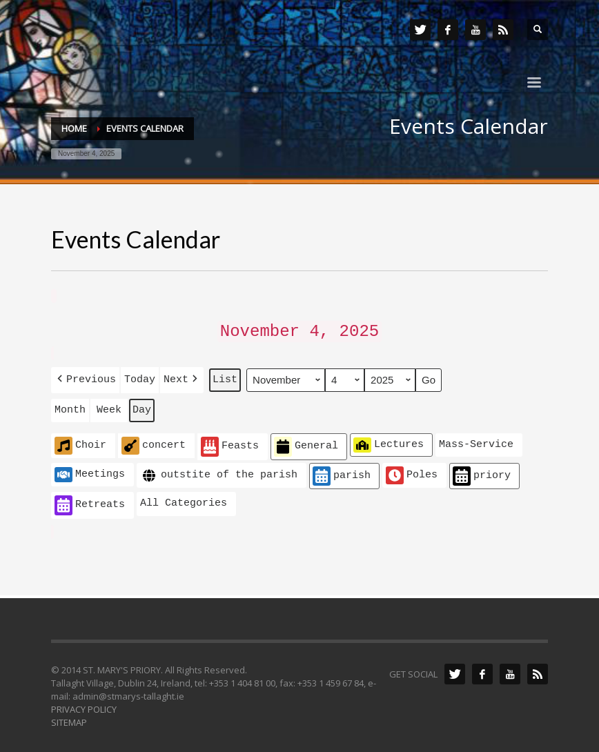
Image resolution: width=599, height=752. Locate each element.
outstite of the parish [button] (218, 471)
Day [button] (141, 406)
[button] (85, 376)
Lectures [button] (388, 440)
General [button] (306, 442)
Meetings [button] (90, 469)
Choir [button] (80, 441)
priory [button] (482, 472)
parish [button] (342, 472)
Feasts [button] (230, 442)
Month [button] (70, 406)
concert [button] (153, 441)
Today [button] (139, 376)
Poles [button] (412, 470)
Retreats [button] (90, 501)
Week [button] (109, 406)
